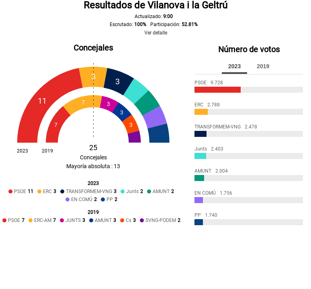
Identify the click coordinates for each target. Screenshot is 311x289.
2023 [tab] (234, 66)
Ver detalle (155, 33)
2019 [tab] (263, 66)
